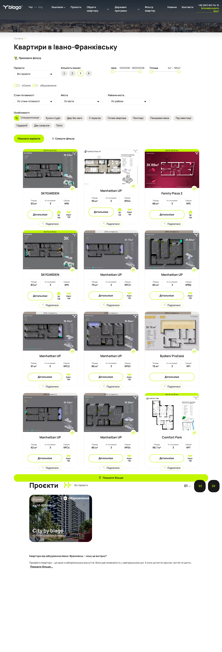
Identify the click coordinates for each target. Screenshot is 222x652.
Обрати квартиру (92, 8)
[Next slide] (214, 486)
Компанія (57, 7)
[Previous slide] (200, 486)
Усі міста (69, 101)
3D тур (58, 216)
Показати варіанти (29, 138)
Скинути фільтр (64, 138)
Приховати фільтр (27, 58)
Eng (40, 7)
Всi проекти (23, 74)
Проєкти (76, 7)
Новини (172, 7)
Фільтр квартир (150, 8)
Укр (31, 7)
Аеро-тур (68, 216)
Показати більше (113, 478)
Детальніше (40, 214)
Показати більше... (41, 566)
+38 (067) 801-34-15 (208, 5)
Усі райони (117, 101)
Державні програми (121, 8)
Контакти (187, 7)
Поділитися (52, 224)
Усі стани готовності (28, 101)
